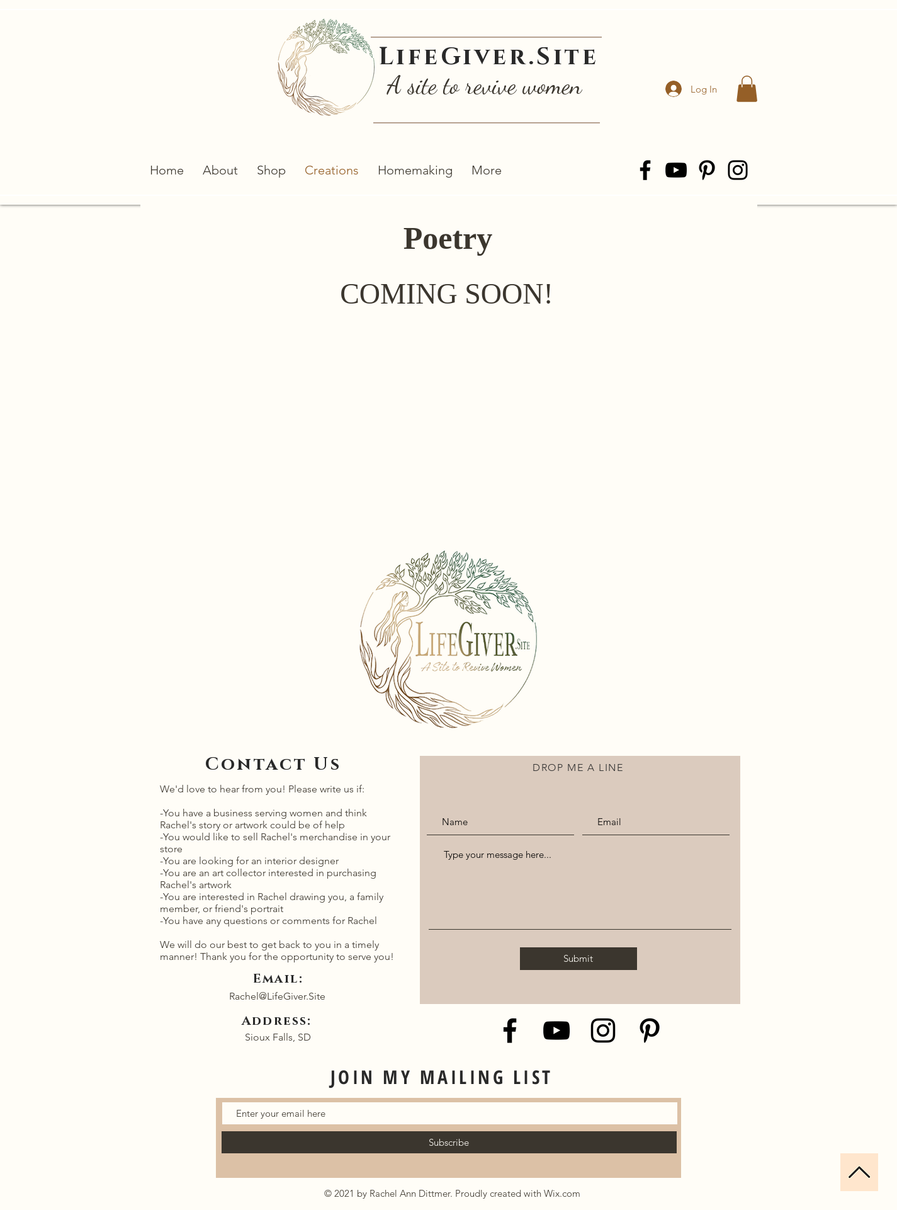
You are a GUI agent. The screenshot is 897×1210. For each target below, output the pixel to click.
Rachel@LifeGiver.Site (277, 996)
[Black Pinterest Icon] (649, 1030)
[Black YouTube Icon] (556, 1030)
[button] (747, 89)
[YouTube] (676, 170)
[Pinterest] (707, 170)
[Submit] (578, 958)
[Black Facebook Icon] (510, 1030)
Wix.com (562, 1193)
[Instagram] (738, 170)
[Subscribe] (449, 1142)
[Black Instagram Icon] (603, 1030)
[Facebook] (645, 170)
